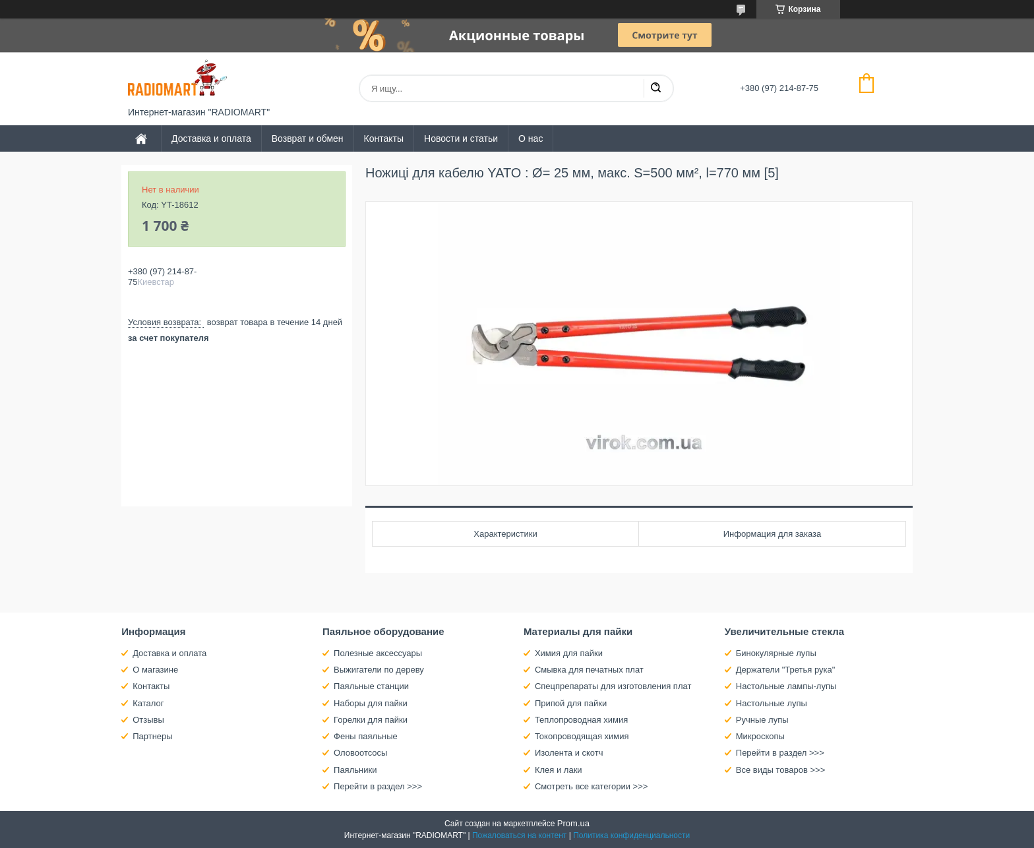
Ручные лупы (762, 720)
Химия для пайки (569, 653)
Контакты (384, 138)
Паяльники (355, 770)
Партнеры (152, 736)
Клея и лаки (558, 770)
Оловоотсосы (360, 753)
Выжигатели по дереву (379, 670)
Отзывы (148, 720)
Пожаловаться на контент (519, 835)
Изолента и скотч (569, 753)
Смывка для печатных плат (589, 670)
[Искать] (655, 88)
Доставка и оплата (211, 138)
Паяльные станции (371, 686)
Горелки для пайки (371, 720)
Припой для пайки (571, 703)
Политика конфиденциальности (631, 835)
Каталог (148, 703)
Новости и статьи (461, 138)
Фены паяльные (366, 736)
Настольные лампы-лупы (786, 686)
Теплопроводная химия (581, 720)
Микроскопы (760, 736)
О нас (530, 138)
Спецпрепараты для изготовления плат (613, 686)
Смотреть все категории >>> (591, 786)
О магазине (155, 670)
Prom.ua (573, 823)
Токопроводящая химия (582, 736)
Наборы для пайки (371, 703)
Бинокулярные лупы (776, 653)
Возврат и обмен (308, 138)
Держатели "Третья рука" (786, 670)
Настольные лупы (771, 703)
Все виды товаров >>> (781, 770)
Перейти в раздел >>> (378, 786)
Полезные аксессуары (378, 653)
